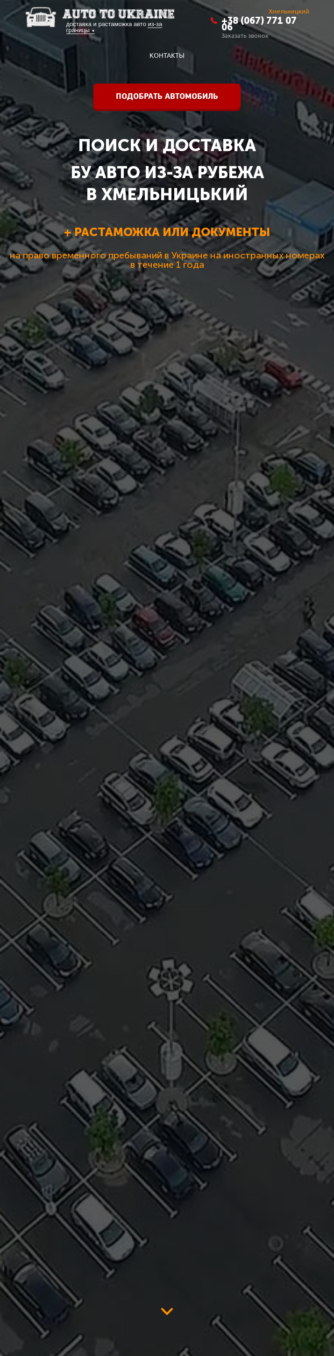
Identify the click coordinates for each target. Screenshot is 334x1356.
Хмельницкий (289, 11)
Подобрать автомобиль (167, 96)
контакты (167, 55)
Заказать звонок (245, 35)
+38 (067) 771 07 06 (259, 23)
